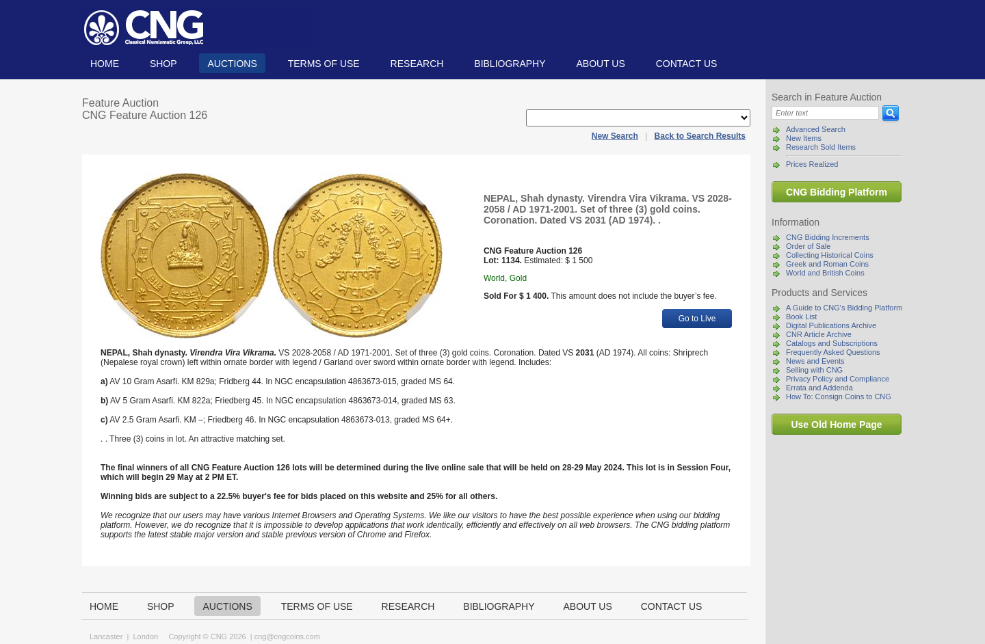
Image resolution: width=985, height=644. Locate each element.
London (145, 636)
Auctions (232, 63)
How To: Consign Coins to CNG (838, 396)
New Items (804, 138)
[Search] (825, 113)
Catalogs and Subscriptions (832, 343)
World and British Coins (825, 273)
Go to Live (697, 318)
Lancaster (106, 636)
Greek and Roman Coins (827, 264)
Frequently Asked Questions (833, 352)
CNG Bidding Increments (827, 237)
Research (417, 63)
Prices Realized (812, 164)
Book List (801, 316)
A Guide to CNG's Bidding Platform (844, 308)
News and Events (815, 361)
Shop (163, 63)
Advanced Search (815, 129)
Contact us (687, 63)
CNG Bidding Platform (836, 192)
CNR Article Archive (819, 334)
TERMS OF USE (324, 63)
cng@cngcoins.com (287, 636)
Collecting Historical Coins (830, 255)
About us (600, 63)
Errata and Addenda (819, 388)
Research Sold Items (821, 147)
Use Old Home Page (836, 424)
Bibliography (509, 63)
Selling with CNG (814, 370)
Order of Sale (808, 246)
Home (104, 63)
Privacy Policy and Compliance (837, 379)
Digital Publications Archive (831, 325)
